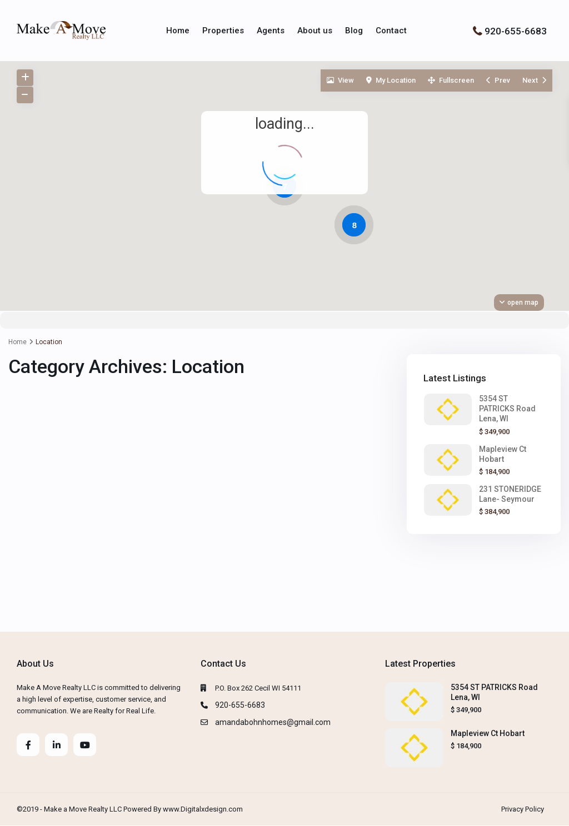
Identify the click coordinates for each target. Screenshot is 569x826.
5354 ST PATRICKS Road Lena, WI (507, 408)
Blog (354, 31)
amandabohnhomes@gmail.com (273, 722)
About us (314, 31)
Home (177, 31)
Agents (270, 31)
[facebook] (28, 744)
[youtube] (84, 744)
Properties (223, 31)
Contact (391, 31)
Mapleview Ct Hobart (488, 733)
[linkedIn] (56, 744)
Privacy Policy (522, 809)
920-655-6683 (516, 30)
